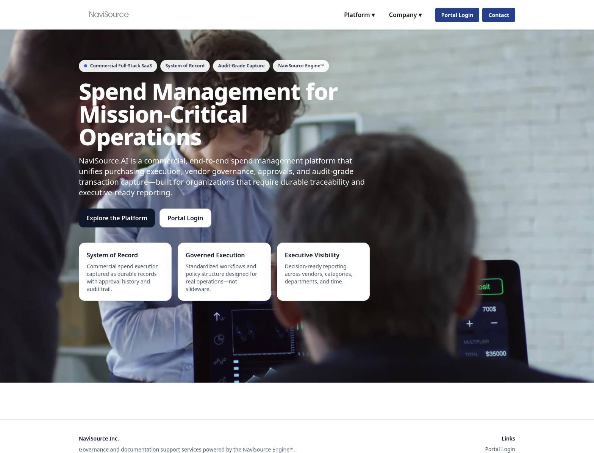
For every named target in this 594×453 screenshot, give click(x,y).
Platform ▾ (359, 15)
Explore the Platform (116, 218)
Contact (498, 15)
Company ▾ (405, 15)
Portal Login (457, 15)
